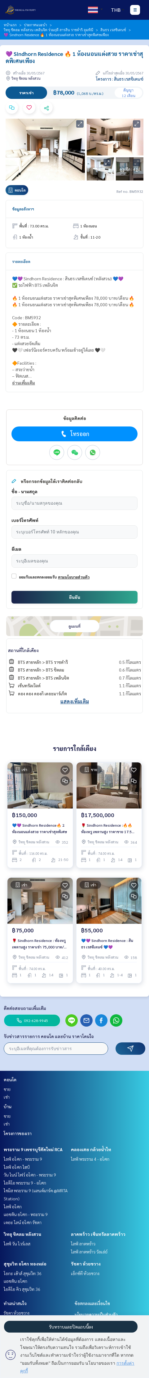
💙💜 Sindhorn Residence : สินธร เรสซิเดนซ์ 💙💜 (107, 943)
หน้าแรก (10, 24)
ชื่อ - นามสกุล (24, 491)
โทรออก (74, 434)
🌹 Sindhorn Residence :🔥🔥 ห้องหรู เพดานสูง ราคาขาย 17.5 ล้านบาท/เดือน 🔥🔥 (106, 828)
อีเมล (16, 549)
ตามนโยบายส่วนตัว (74, 577)
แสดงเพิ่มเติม (74, 701)
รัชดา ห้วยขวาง (86, 1263)
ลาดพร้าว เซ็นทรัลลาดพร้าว (98, 1234)
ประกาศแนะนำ (35, 24)
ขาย (7, 1089)
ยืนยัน (74, 597)
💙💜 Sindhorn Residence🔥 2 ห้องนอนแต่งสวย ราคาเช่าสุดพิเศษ (39, 828)
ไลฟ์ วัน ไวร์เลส (17, 1243)
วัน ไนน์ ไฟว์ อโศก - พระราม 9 (30, 1174)
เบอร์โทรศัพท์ (24, 520)
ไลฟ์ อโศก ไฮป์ (17, 1167)
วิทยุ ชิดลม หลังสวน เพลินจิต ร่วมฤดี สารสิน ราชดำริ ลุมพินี (48, 29)
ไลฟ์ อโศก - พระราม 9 (23, 1159)
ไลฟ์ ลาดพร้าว (83, 1243)
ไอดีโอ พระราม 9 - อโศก (25, 1182)
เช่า (7, 1097)
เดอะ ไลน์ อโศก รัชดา (23, 1222)
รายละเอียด (21, 261)
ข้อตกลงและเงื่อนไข (92, 1303)
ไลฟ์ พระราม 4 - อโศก (90, 1159)
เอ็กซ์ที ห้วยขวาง (85, 1273)
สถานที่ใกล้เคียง (23, 650)
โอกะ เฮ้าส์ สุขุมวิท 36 (23, 1273)
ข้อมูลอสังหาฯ (23, 208)
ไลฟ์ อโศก (13, 1206)
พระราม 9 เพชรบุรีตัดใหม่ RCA (33, 1149)
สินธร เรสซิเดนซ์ (113, 29)
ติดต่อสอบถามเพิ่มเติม (25, 1008)
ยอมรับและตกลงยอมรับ (38, 577)
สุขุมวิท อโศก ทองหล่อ (25, 1263)
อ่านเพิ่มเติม (23, 382)
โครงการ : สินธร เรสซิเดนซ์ (119, 79)
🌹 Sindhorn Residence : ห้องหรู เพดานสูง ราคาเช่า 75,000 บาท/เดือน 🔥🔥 (39, 944)
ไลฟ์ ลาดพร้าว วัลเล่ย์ (89, 1251)
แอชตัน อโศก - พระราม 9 (26, 1214)
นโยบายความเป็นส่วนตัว (96, 1314)
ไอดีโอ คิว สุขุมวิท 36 (22, 1289)
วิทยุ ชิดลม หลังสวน (22, 1234)
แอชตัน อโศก (15, 1281)
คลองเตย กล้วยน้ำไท (91, 1149)
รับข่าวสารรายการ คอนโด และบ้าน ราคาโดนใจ (49, 1036)
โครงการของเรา (18, 1133)
